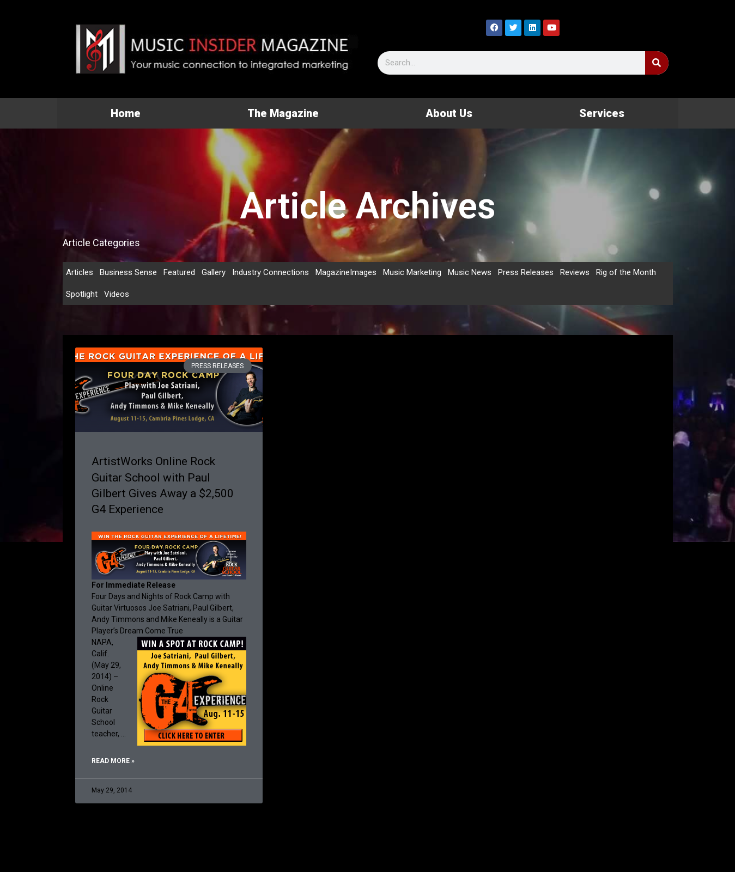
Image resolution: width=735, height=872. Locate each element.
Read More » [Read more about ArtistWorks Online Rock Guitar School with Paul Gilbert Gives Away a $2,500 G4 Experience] (113, 761)
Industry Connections (270, 272)
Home (126, 113)
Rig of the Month (626, 272)
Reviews (575, 272)
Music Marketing (412, 272)
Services (601, 113)
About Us (449, 113)
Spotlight (82, 294)
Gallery (214, 272)
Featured (179, 272)
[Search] (657, 63)
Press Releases (526, 272)
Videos (116, 294)
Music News (469, 272)
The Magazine (283, 113)
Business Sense (128, 272)
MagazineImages (345, 272)
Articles (79, 272)
